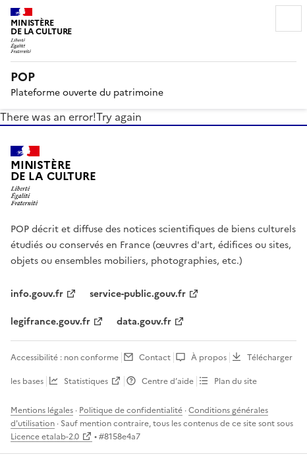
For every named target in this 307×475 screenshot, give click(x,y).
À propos (209, 358)
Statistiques (86, 381)
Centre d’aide (168, 381)
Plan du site (235, 381)
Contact (155, 358)
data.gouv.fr (144, 322)
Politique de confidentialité (130, 410)
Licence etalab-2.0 (45, 437)
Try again (119, 117)
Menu (288, 18)
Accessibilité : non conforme (65, 358)
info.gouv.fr (37, 294)
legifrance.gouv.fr (50, 322)
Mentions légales (42, 410)
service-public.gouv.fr (138, 294)
